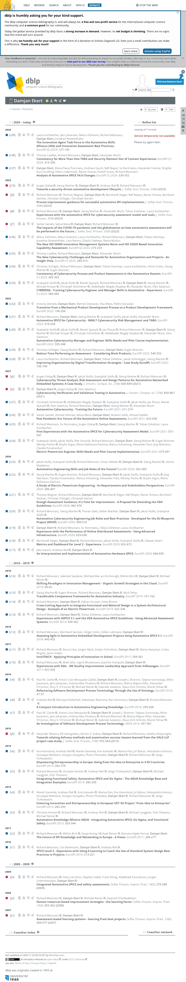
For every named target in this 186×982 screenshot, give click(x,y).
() (139, 143)
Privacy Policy (38, 917)
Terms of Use (22, 917)
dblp (27, 5)
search (54, 5)
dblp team (58, 909)
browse (39, 5)
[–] (140, 76)
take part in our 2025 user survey (86, 16)
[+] (144, 886)
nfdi (79, 5)
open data (52, 913)
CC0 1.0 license (76, 913)
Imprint (52, 917)
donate (94, 5)
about (67, 5)
